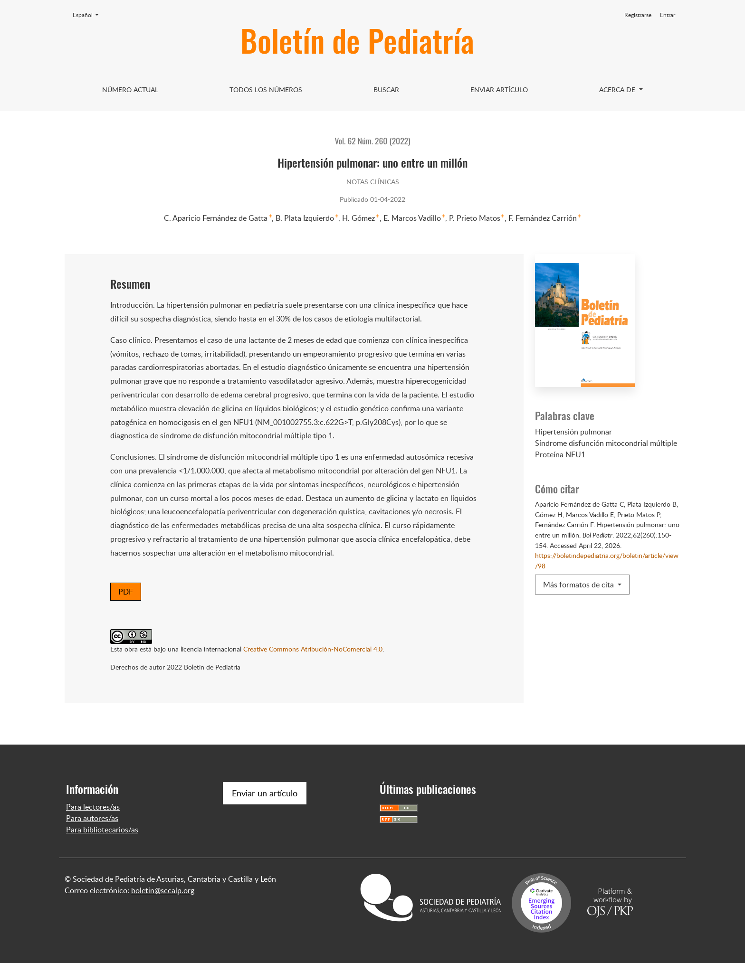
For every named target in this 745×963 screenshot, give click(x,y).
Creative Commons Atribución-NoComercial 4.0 (312, 648)
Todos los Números (265, 89)
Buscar (386, 89)
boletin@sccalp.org (162, 890)
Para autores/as (92, 818)
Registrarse (637, 15)
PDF (125, 591)
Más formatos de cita (579, 584)
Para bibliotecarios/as (102, 829)
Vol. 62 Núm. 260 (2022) (372, 140)
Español (88, 14)
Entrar (667, 15)
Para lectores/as (93, 807)
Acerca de (618, 89)
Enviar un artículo (264, 793)
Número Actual (130, 89)
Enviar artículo (499, 89)
